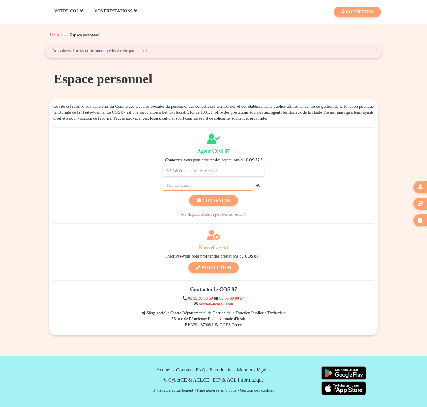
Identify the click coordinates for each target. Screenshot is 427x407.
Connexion (213, 200)
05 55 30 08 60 (200, 298)
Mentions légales (253, 370)
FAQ (200, 370)
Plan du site (220, 370)
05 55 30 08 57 (231, 298)
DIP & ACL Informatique (238, 380)
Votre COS (69, 11)
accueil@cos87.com (216, 304)
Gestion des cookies (257, 390)
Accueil (55, 35)
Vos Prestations (116, 11)
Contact (184, 370)
